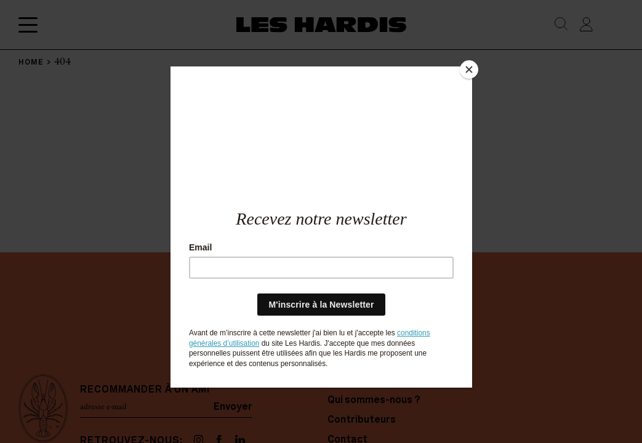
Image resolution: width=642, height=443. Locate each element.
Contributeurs (361, 420)
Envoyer (233, 407)
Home (341, 381)
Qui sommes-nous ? (373, 400)
